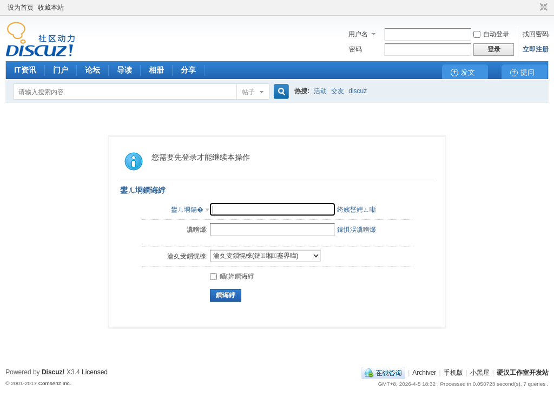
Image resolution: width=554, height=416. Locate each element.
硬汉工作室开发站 (523, 372)
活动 (320, 91)
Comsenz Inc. (54, 383)
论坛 (92, 70)
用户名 (358, 34)
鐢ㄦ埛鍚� (187, 209)
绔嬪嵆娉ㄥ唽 (356, 209)
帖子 (248, 92)
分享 (188, 70)
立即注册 (536, 49)
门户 (60, 70)
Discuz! (53, 372)
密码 (355, 49)
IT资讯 (25, 70)
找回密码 (536, 34)
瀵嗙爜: (197, 229)
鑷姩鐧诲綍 (232, 276)
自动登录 (491, 34)
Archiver (424, 372)
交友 (337, 91)
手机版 (453, 372)
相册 (156, 70)
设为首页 (21, 7)
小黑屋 (480, 372)
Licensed (95, 372)
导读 (124, 70)
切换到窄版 (542, 7)
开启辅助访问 (533, 7)
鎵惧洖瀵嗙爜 (356, 229)
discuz (357, 91)
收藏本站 (51, 7)
